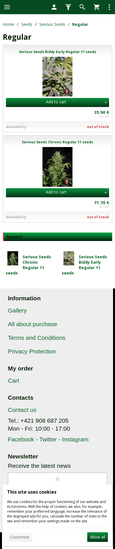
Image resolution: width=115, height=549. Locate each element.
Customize (19, 537)
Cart (13, 380)
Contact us (22, 409)
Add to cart (56, 101)
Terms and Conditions (36, 337)
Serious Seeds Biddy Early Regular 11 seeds (84, 265)
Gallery (17, 310)
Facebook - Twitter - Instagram (48, 439)
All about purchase (32, 324)
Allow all (97, 537)
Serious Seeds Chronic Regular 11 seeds (28, 265)
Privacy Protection (32, 351)
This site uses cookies (31, 492)
